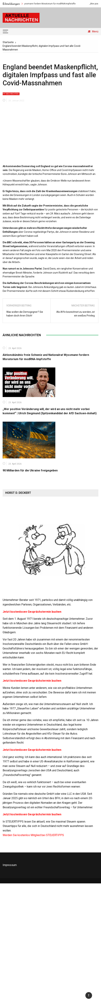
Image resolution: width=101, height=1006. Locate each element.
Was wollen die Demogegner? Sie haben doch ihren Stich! (24, 313)
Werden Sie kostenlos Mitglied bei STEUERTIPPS (33, 835)
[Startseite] (8, 42)
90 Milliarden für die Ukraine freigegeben (30, 470)
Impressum (10, 865)
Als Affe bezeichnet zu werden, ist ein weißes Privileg (75, 313)
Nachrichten (12, 94)
